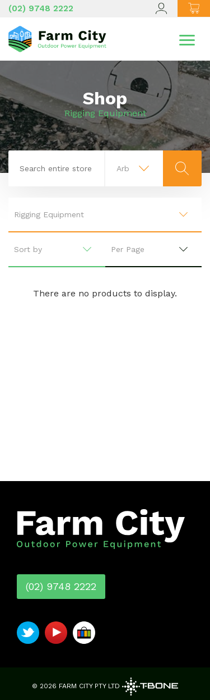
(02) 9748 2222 (40, 8)
